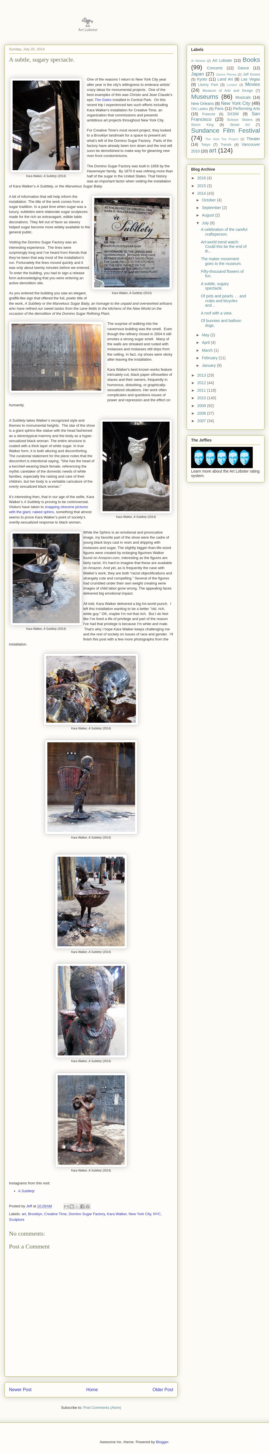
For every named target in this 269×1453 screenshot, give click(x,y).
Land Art (225, 79)
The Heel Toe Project (221, 139)
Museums (204, 96)
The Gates (103, 100)
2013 (202, 375)
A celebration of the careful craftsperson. (224, 231)
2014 (202, 193)
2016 (202, 178)
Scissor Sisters (239, 120)
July (206, 223)
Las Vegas (250, 79)
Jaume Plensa (226, 74)
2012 (202, 383)
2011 (202, 390)
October (209, 200)
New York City (140, 1214)
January (209, 365)
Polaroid (208, 114)
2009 (202, 405)
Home (92, 1389)
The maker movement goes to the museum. (221, 261)
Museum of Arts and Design (228, 91)
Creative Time (55, 1214)
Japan (197, 74)
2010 (202, 398)
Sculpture (16, 1219)
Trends (226, 145)
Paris (219, 108)
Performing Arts (246, 108)
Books (251, 59)
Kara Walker (117, 1214)
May (206, 335)
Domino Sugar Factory (87, 1214)
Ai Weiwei (198, 60)
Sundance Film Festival (225, 130)
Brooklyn (35, 1214)
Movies (252, 84)
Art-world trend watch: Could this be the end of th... (224, 247)
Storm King (202, 125)
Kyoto (202, 79)
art (24, 1214)
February (210, 358)
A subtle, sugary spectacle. (215, 286)
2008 (202, 413)
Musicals (243, 97)
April (206, 342)
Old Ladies (199, 109)
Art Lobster (222, 60)
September (212, 207)
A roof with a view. (216, 313)
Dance (243, 68)
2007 (202, 421)
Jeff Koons (251, 74)
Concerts (215, 68)
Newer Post (20, 1389)
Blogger (162, 1442)
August (208, 215)
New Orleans (202, 103)
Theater (253, 139)
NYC (157, 1214)
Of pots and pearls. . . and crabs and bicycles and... (223, 301)
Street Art (240, 125)
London (232, 84)
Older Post (162, 1389)
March (208, 350)
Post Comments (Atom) (102, 1407)
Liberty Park (208, 85)
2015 (202, 186)
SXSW (233, 114)
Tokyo (205, 145)
